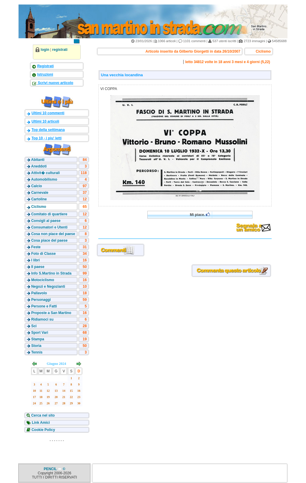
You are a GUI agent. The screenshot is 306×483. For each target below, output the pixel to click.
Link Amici (40, 422)
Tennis (36, 352)
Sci (33, 326)
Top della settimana (48, 130)
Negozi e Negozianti (48, 286)
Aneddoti (39, 166)
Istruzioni (45, 74)
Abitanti (38, 160)
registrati (60, 50)
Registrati (45, 66)
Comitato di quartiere (49, 214)
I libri (35, 260)
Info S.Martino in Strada (51, 273)
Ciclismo (38, 207)
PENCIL (51, 469)
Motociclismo (42, 280)
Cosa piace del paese (49, 240)
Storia (36, 346)
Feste (35, 247)
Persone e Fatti (44, 306)
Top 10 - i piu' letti (46, 138)
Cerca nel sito (42, 415)
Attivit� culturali (45, 173)
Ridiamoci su (42, 319)
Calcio (36, 186)
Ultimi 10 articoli (45, 121)
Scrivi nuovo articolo (55, 83)
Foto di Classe (43, 254)
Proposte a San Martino (51, 313)
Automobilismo (44, 179)
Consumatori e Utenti (49, 227)
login (45, 50)
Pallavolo (39, 293)
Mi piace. (200, 214)
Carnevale (39, 193)
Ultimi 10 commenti (47, 113)
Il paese (37, 267)
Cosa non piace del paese (53, 234)
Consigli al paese (45, 221)
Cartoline (39, 199)
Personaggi (41, 300)
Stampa (37, 339)
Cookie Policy (42, 430)
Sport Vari (39, 332)
